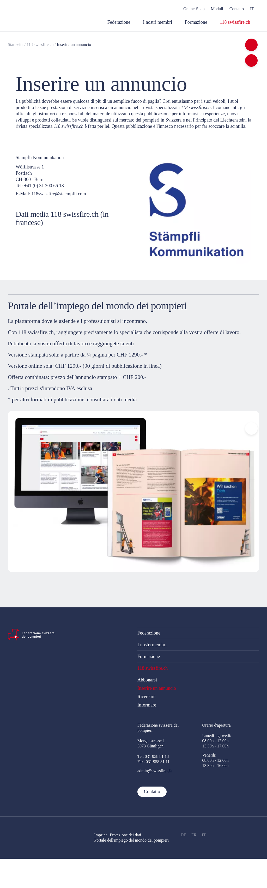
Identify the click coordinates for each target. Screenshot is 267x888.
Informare (146, 705)
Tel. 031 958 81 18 (153, 756)
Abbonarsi (147, 679)
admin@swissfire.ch (154, 771)
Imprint (100, 835)
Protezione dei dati (127, 835)
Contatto (152, 791)
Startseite (15, 44)
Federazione (148, 633)
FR (194, 835)
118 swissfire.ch (40, 44)
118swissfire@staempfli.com (59, 194)
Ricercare (146, 696)
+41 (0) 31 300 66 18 (44, 185)
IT (204, 835)
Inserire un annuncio (74, 44)
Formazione (148, 656)
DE (183, 835)
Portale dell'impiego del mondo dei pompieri (131, 840)
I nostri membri (152, 644)
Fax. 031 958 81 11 (153, 761)
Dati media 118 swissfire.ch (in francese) (62, 218)
